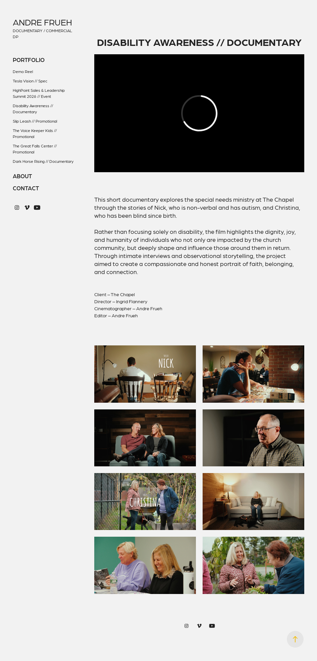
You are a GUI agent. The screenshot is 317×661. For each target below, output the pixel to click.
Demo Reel (23, 71)
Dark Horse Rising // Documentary (43, 161)
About (22, 176)
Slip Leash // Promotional (35, 121)
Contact (26, 188)
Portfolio (29, 59)
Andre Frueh (42, 21)
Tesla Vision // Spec (30, 80)
